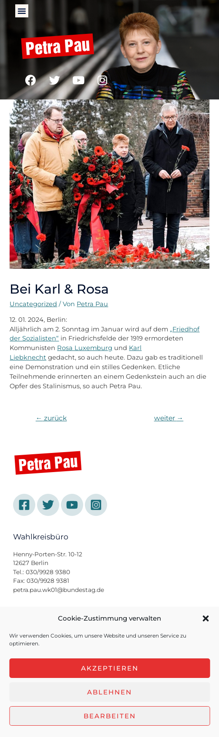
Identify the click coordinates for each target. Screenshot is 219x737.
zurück (51, 418)
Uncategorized (33, 304)
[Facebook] (24, 505)
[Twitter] (48, 505)
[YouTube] (72, 505)
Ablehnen (109, 692)
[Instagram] (96, 505)
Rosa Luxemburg (84, 348)
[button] (205, 618)
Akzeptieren (109, 668)
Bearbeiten (110, 716)
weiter (169, 418)
